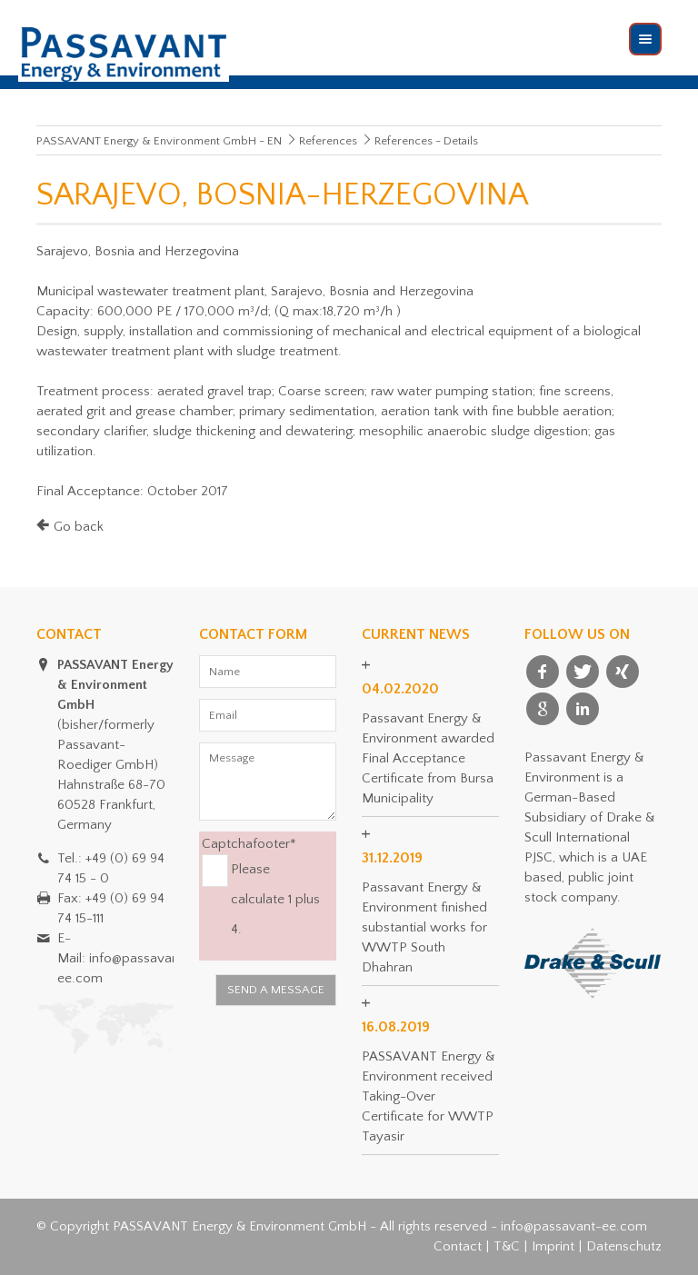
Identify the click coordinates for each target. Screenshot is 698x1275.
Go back (79, 526)
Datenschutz (624, 1246)
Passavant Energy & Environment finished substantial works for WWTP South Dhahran (424, 927)
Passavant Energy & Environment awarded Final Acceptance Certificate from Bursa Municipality (428, 758)
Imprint (553, 1246)
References (328, 140)
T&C (507, 1246)
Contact (458, 1246)
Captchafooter (249, 843)
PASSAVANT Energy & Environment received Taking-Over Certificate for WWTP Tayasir (428, 1096)
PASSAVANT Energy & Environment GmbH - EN (159, 140)
